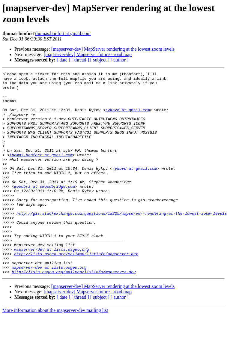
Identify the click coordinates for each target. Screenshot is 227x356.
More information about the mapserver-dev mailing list (55, 350)
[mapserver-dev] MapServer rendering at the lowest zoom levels (113, 49)
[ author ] (120, 59)
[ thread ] (80, 59)
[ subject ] (99, 59)
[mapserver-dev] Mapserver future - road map (88, 54)
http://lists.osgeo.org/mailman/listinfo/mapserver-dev (76, 290)
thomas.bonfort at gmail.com (63, 33)
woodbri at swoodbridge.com (44, 209)
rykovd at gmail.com (127, 118)
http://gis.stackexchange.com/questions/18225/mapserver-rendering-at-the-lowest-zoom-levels (121, 242)
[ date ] (63, 59)
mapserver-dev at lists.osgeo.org (51, 285)
